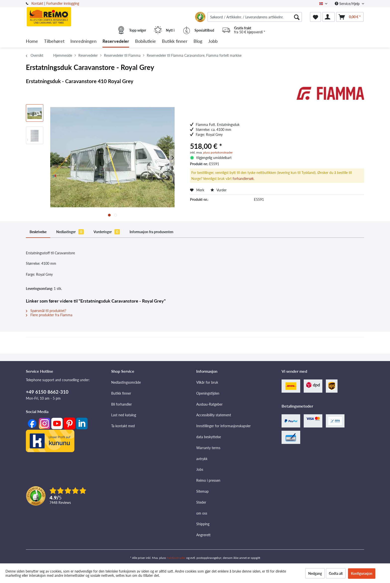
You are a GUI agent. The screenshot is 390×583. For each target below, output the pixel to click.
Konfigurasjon (361, 573)
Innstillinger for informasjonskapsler (223, 426)
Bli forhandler (121, 404)
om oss (201, 513)
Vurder (218, 190)
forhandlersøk (243, 178)
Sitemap (202, 491)
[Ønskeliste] (315, 17)
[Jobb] (213, 41)
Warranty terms (208, 448)
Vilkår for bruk (207, 382)
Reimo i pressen (208, 480)
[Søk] (297, 17)
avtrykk (201, 459)
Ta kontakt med (123, 426)
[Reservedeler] (115, 41)
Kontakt (37, 3)
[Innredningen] (83, 41)
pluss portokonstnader (218, 152)
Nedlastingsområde (126, 382)
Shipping (202, 524)
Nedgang (315, 573)
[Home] (32, 41)
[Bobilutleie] (145, 41)
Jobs (199, 469)
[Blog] (198, 41)
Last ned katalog (123, 415)
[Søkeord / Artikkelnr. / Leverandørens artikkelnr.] (254, 17)
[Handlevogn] (350, 17)
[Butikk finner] (175, 41)
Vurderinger (107, 231)
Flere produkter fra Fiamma (49, 315)
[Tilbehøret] (54, 41)
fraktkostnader (176, 558)
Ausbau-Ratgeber (209, 404)
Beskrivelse (38, 232)
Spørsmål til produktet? (46, 311)
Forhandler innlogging (62, 3)
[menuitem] (254, 17)
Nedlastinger (70, 231)
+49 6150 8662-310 (47, 392)
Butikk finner (121, 393)
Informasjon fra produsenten (151, 232)
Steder (201, 502)
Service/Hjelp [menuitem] (348, 3)
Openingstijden (207, 393)
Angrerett (203, 535)
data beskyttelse (208, 437)
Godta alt (336, 573)
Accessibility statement (213, 415)
